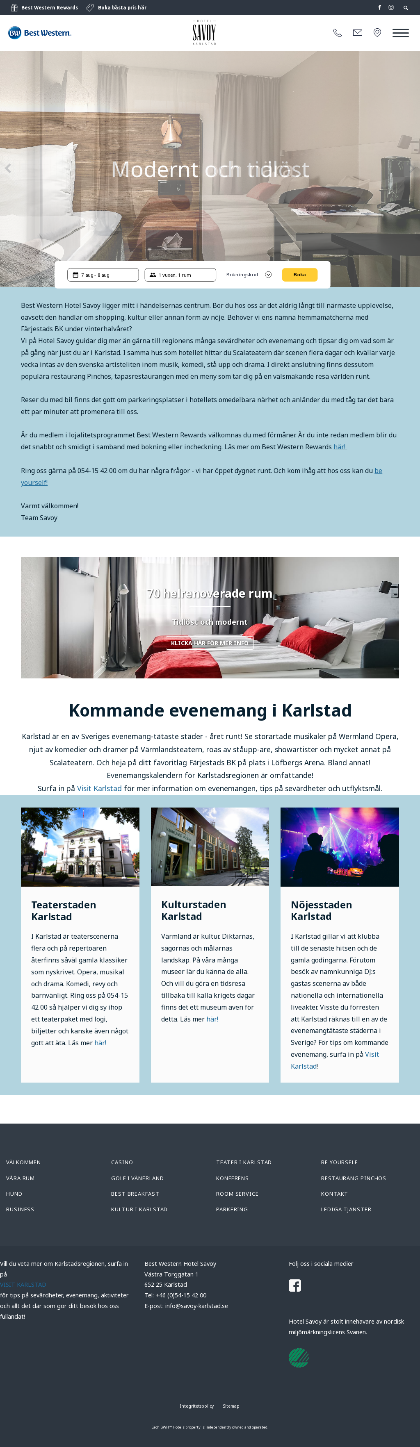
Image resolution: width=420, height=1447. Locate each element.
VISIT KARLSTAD (23, 1284)
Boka (300, 274)
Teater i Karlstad (244, 1162)
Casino (122, 1162)
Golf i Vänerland (137, 1178)
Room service (237, 1193)
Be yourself (339, 1162)
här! (340, 446)
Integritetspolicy (197, 1406)
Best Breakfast (135, 1193)
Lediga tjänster (346, 1209)
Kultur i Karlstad (139, 1209)
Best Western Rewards (49, 7)
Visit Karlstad (99, 788)
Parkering (232, 1209)
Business (20, 1209)
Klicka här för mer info (210, 643)
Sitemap (231, 1406)
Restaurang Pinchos (353, 1178)
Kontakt (334, 1193)
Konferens (232, 1178)
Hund (14, 1193)
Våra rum (20, 1178)
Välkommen (23, 1162)
